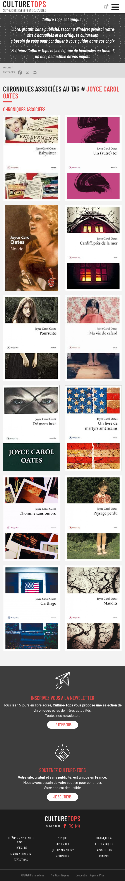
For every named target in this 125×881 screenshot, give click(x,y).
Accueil (8, 67)
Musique (62, 838)
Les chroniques (104, 844)
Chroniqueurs (104, 838)
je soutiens (62, 796)
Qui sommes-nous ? (63, 850)
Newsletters (104, 850)
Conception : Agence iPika (90, 875)
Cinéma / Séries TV (20, 854)
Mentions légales (60, 875)
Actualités (62, 856)
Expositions (21, 860)
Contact (104, 856)
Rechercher (62, 844)
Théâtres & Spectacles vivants (21, 840)
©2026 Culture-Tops (32, 875)
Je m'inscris (63, 724)
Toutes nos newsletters (62, 716)
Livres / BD (21, 848)
